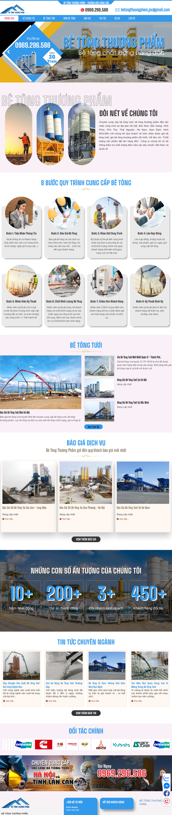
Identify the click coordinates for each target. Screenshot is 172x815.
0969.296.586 (96, 9)
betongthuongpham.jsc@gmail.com (145, 9)
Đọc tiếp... (9, 519)
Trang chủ (9, 18)
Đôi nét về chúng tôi (128, 113)
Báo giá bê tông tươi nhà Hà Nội (15, 412)
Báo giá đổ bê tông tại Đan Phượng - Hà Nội (82, 508)
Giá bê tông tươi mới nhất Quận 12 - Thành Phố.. (139, 357)
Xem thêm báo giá (86, 539)
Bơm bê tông (69, 18)
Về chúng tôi (29, 18)
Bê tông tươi (49, 18)
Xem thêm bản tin (86, 713)
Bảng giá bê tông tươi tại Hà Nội (132, 380)
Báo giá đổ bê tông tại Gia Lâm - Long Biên (24, 508)
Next (162, 52)
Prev (9, 52)
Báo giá (87, 18)
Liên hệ (131, 18)
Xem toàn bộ (93, 426)
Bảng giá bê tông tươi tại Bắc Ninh (133, 402)
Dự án (117, 18)
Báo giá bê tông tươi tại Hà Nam (133, 508)
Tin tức (102, 18)
